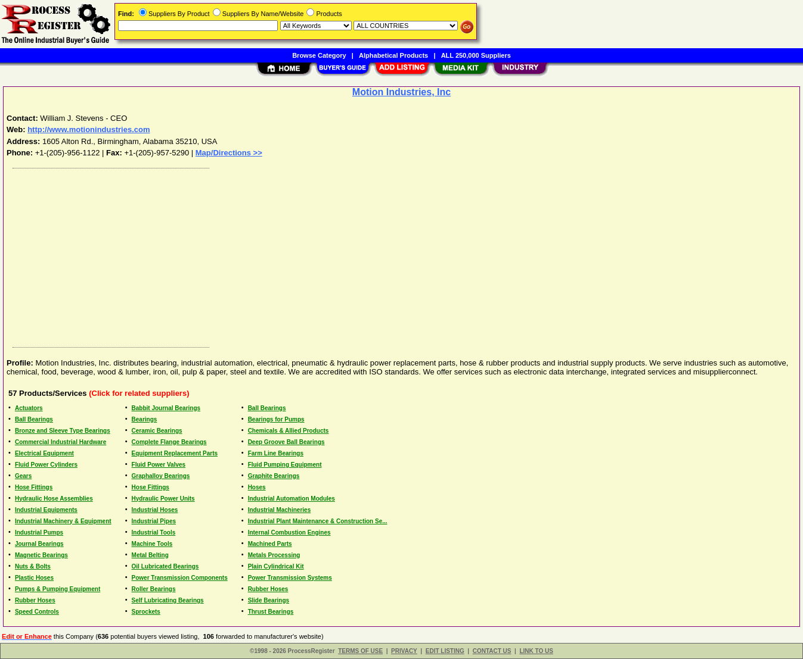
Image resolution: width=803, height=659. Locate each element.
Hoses (257, 487)
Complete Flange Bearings (169, 442)
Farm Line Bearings (275, 453)
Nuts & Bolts (33, 566)
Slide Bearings (268, 600)
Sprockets (146, 611)
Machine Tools (152, 544)
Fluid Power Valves (159, 464)
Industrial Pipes (154, 521)
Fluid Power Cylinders (46, 464)
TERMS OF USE (360, 651)
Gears (23, 476)
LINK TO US (536, 651)
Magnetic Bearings (41, 555)
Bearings (144, 419)
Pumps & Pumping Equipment (57, 589)
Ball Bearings (267, 408)
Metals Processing (274, 555)
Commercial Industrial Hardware (60, 442)
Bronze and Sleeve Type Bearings (62, 430)
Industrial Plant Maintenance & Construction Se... (317, 521)
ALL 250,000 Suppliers (476, 55)
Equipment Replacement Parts (175, 453)
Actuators (29, 408)
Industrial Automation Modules (291, 498)
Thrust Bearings (271, 611)
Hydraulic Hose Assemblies (54, 498)
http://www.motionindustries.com (88, 129)
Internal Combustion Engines (289, 532)
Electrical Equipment (44, 453)
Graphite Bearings (274, 476)
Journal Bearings (39, 544)
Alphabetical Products (393, 55)
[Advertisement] (365, 254)
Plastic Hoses (34, 577)
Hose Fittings (33, 487)
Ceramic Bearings (157, 430)
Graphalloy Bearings (161, 476)
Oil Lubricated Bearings (165, 566)
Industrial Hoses (155, 510)
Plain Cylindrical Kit (276, 566)
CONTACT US (492, 651)
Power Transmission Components (180, 577)
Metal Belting (150, 555)
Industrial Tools (154, 532)
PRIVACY (404, 651)
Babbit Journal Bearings (166, 408)
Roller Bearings (154, 589)
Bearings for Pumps (276, 419)
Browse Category (319, 55)
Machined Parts (270, 544)
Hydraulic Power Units (163, 498)
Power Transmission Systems (290, 577)
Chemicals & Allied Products (288, 430)
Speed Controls (37, 611)
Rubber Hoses (268, 589)
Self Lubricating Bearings (168, 600)
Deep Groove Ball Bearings (286, 442)
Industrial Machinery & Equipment (63, 521)
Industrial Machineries (279, 510)
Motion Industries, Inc (401, 92)
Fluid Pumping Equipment (285, 464)
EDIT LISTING (445, 651)
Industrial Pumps (39, 532)
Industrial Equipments (46, 510)
